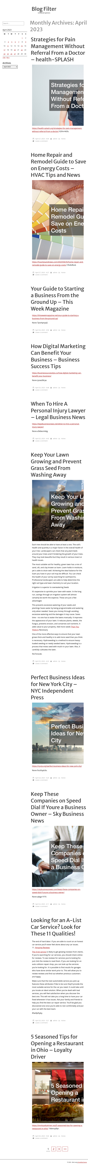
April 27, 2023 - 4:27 (42, 272)
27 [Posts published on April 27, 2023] (15, 54)
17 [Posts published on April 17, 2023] (4, 50)
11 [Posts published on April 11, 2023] (8, 46)
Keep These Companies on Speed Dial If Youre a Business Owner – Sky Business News (58, 807)
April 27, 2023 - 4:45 (42, 139)
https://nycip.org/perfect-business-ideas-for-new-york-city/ (57, 766)
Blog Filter (44, 9)
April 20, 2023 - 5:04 (42, 1136)
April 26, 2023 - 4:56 (42, 330)
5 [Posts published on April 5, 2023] (11, 42)
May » (8, 57)
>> (65, 1149)
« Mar (4, 57)
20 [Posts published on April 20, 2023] (15, 50)
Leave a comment (41, 141)
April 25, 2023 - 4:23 (42, 661)
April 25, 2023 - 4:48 (42, 388)
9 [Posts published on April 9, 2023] (25, 42)
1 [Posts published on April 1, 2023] (22, 38)
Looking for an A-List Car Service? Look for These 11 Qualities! (56, 927)
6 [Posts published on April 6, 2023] (15, 42)
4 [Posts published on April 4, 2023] (8, 42)
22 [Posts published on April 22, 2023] (22, 50)
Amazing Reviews (42, 947)
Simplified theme (82, 1162)
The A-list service (39, 952)
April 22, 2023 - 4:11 (42, 904)
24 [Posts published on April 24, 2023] (4, 54)
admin (55, 139)
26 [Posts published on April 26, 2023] (11, 54)
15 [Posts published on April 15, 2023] (22, 46)
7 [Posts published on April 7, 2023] (18, 42)
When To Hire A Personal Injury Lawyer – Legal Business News (58, 410)
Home (63, 139)
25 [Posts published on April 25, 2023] (8, 54)
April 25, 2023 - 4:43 (42, 438)
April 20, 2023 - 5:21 (42, 1020)
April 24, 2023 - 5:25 (42, 778)
